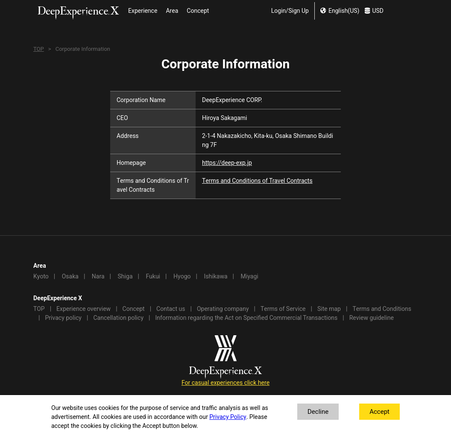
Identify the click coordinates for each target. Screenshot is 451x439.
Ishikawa (215, 276)
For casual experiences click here (225, 382)
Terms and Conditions (381, 308)
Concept (198, 10)
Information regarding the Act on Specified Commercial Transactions (246, 317)
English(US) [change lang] (339, 10)
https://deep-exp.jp (227, 162)
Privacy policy (63, 317)
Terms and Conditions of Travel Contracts (257, 180)
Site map (329, 308)
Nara (98, 276)
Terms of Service (283, 308)
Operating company (223, 308)
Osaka (70, 276)
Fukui (153, 276)
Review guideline (371, 317)
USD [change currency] (374, 10)
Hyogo (181, 276)
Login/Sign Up (290, 10)
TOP (38, 49)
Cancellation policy (118, 317)
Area (172, 10)
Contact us (170, 308)
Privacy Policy (227, 417)
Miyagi (249, 276)
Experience (142, 10)
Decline (318, 411)
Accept (379, 411)
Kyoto (41, 276)
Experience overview (83, 308)
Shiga (125, 276)
